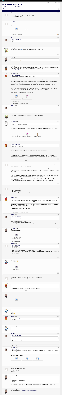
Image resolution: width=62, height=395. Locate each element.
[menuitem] (58, 9)
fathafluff (6, 66)
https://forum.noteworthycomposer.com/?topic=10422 (29, 390)
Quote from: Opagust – (16, 144)
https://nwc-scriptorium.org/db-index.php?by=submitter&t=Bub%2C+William (21, 69)
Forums (6, 6)
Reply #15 (14, 228)
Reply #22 (12, 316)
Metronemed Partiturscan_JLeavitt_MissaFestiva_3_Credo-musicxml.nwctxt (16, 237)
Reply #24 (12, 333)
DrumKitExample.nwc (16, 98)
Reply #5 (12, 66)
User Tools (15, 6)
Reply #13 (12, 197)
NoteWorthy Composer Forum (12, 4)
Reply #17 (14, 260)
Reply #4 (12, 57)
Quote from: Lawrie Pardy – (16, 216)
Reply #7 (12, 105)
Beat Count (19, 6)
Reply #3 (12, 48)
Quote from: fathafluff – (16, 75)
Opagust (6, 37)
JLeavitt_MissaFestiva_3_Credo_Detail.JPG (16, 136)
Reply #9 (14, 121)
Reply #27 (12, 375)
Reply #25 (14, 347)
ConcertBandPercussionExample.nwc (27, 98)
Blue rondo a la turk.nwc (16, 269)
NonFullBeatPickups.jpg (37, 136)
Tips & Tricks (10, 6)
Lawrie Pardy (6, 73)
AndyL (6, 12)
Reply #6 (14, 73)
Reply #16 (12, 243)
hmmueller (6, 121)
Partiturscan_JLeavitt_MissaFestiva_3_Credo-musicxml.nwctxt (27, 136)
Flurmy (6, 260)
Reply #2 (12, 37)
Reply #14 (12, 214)
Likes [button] (58, 34)
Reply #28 (12, 389)
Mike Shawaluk (6, 48)
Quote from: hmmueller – (16, 39)
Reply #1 (14, 21)
